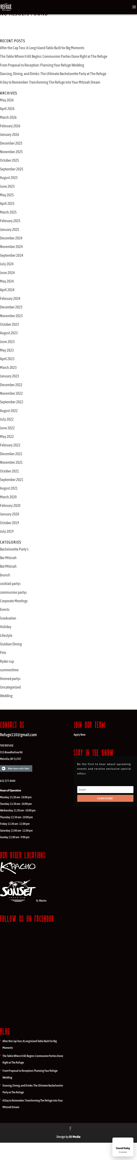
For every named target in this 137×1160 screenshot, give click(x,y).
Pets (3, 652)
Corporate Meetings (14, 601)
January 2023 (9, 376)
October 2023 (9, 324)
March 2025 (8, 212)
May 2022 (7, 436)
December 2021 (11, 453)
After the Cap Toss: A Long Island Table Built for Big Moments (42, 47)
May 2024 (7, 281)
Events (4, 609)
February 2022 (10, 445)
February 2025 (10, 220)
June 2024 (7, 272)
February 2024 (10, 298)
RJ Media (74, 1137)
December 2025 (11, 143)
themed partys (10, 678)
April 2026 (7, 108)
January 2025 (9, 229)
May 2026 (7, 100)
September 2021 (11, 479)
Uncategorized (10, 687)
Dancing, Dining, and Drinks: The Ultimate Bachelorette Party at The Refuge (53, 73)
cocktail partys (10, 583)
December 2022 (11, 384)
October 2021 (9, 471)
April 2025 (7, 203)
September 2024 (11, 255)
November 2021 (11, 462)
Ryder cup (7, 661)
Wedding (6, 695)
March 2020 (8, 497)
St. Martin (23, 900)
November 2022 (11, 393)
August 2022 (9, 410)
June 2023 (7, 341)
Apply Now (79, 734)
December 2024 (11, 238)
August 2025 (9, 177)
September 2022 (11, 402)
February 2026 (10, 126)
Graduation (8, 618)
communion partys (13, 592)
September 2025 (11, 169)
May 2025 (7, 195)
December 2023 (11, 307)
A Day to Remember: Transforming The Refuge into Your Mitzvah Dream (50, 82)
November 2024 (11, 246)
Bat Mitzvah (8, 566)
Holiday (5, 626)
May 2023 (7, 350)
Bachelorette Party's (14, 549)
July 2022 (7, 419)
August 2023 (9, 333)
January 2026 (9, 134)
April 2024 (7, 289)
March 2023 (8, 367)
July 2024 (7, 264)
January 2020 (9, 514)
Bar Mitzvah (8, 557)
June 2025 (7, 186)
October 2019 (9, 522)
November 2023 (11, 315)
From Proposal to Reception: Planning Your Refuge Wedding (42, 65)
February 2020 (10, 505)
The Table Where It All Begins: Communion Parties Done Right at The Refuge (53, 56)
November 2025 (11, 151)
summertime (9, 670)
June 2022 (7, 428)
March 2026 (8, 117)
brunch (5, 575)
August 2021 (9, 488)
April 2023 (7, 358)
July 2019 (7, 531)
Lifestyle (6, 635)
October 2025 (9, 160)
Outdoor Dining (11, 644)
